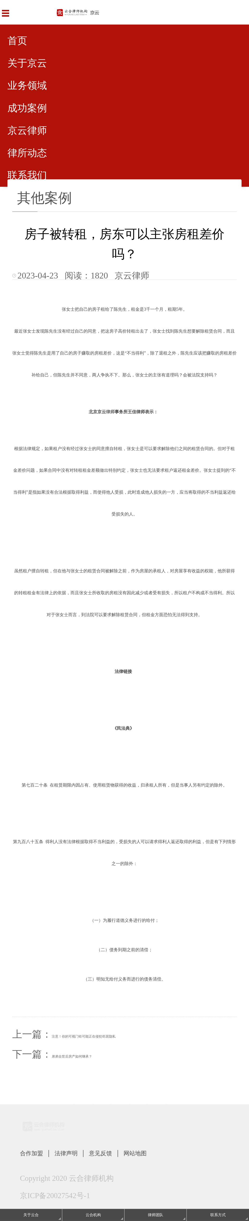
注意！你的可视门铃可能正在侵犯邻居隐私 (84, 1036)
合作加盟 (35, 1153)
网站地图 (159, 1153)
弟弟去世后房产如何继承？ (72, 1056)
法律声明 (76, 1153)
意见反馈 (117, 1153)
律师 (110, 411)
